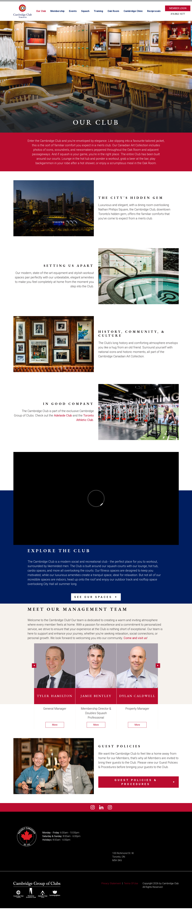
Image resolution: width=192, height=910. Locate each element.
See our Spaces (93, 597)
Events (73, 11)
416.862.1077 (178, 14)
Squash (85, 11)
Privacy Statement (111, 885)
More (54, 724)
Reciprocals (154, 11)
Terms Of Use (131, 885)
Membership (57, 11)
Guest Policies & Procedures (136, 782)
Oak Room (113, 11)
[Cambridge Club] (22, 11)
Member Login (177, 8)
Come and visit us (135, 638)
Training (98, 11)
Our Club (41, 11)
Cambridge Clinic (133, 11)
